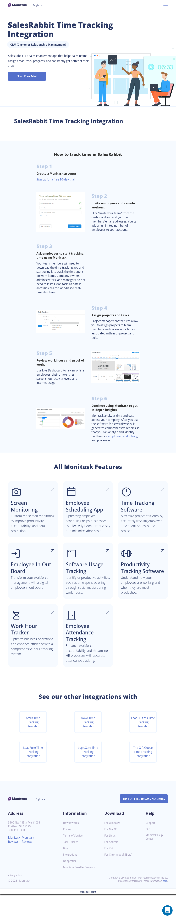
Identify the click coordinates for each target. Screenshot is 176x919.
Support (151, 848)
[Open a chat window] (167, 910)
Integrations (71, 879)
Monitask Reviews (14, 864)
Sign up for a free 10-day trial (57, 179)
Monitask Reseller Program (80, 892)
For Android (111, 867)
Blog (66, 873)
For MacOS (111, 854)
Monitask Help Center (155, 861)
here (164, 905)
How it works (71, 848)
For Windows (112, 848)
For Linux (110, 860)
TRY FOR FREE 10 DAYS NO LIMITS (142, 823)
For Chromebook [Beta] (119, 879)
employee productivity (107, 446)
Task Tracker (71, 867)
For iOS (109, 873)
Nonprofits (70, 886)
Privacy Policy (15, 900)
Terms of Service (73, 860)
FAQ (148, 854)
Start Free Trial (27, 76)
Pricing (67, 854)
